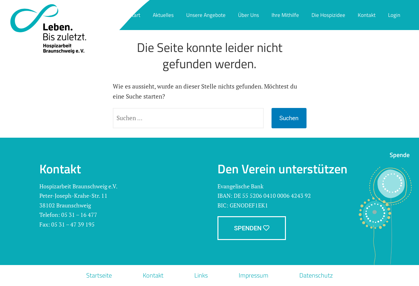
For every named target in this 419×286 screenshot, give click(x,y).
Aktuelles (163, 15)
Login (394, 15)
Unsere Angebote (206, 15)
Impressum (253, 275)
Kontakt (367, 15)
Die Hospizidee (328, 15)
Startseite (99, 275)
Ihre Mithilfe (285, 15)
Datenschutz (316, 275)
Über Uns (248, 15)
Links (201, 275)
